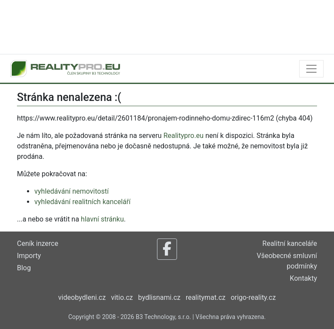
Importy (29, 256)
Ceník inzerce (37, 243)
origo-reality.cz (253, 297)
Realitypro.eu (184, 135)
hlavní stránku (102, 219)
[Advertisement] (167, 26)
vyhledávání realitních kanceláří (82, 202)
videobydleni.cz (82, 297)
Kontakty (303, 278)
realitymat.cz (206, 297)
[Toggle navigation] (311, 68)
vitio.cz (122, 297)
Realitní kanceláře (289, 243)
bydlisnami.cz (159, 297)
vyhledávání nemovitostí (71, 191)
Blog (24, 268)
